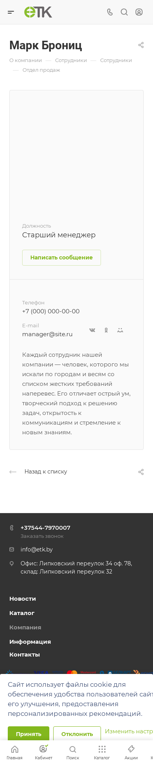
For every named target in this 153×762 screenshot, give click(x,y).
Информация (30, 641)
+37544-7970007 (45, 527)
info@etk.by (37, 549)
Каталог (22, 613)
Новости (22, 598)
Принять (28, 734)
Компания (25, 627)
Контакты (24, 654)
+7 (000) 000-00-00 (51, 311)
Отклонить (77, 734)
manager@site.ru (47, 334)
